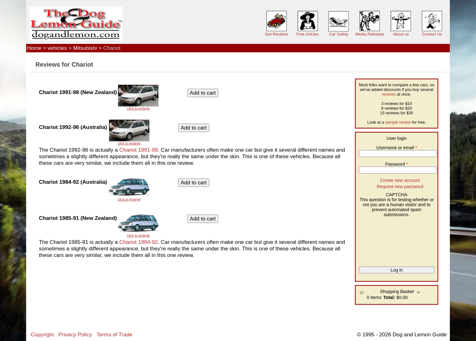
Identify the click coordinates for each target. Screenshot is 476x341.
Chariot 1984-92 (138, 242)
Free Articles (307, 34)
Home (34, 48)
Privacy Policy (75, 334)
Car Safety (338, 34)
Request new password (400, 186)
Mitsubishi (85, 48)
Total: (389, 297)
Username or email (396, 147)
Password (396, 164)
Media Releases (369, 34)
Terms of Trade (114, 334)
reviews (389, 94)
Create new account (400, 180)
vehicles (57, 48)
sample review (398, 122)
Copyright (42, 334)
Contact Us (432, 34)
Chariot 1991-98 (138, 150)
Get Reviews (276, 34)
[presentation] (384, 239)
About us (401, 34)
